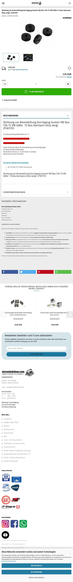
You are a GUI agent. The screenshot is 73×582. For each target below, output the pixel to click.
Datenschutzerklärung (9, 561)
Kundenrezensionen (14, 192)
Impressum (7, 419)
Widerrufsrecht (9, 429)
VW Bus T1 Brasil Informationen (14, 458)
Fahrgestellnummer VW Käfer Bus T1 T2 (17, 454)
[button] (5, 84)
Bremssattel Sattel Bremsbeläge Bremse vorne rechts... (55, 314)
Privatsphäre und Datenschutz (14, 443)
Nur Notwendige (36, 572)
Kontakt (6, 426)
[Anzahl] (36, 84)
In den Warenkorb (34, 91)
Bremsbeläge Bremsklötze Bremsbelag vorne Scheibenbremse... (18, 314)
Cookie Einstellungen (11, 461)
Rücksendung (8, 433)
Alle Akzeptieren (36, 565)
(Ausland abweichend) (22, 69)
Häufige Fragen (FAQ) (11, 422)
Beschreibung (10, 115)
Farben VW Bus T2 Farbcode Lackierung (17, 451)
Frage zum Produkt (10, 100)
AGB (5, 436)
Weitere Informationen (36, 578)
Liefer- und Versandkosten (13, 440)
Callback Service (9, 447)
